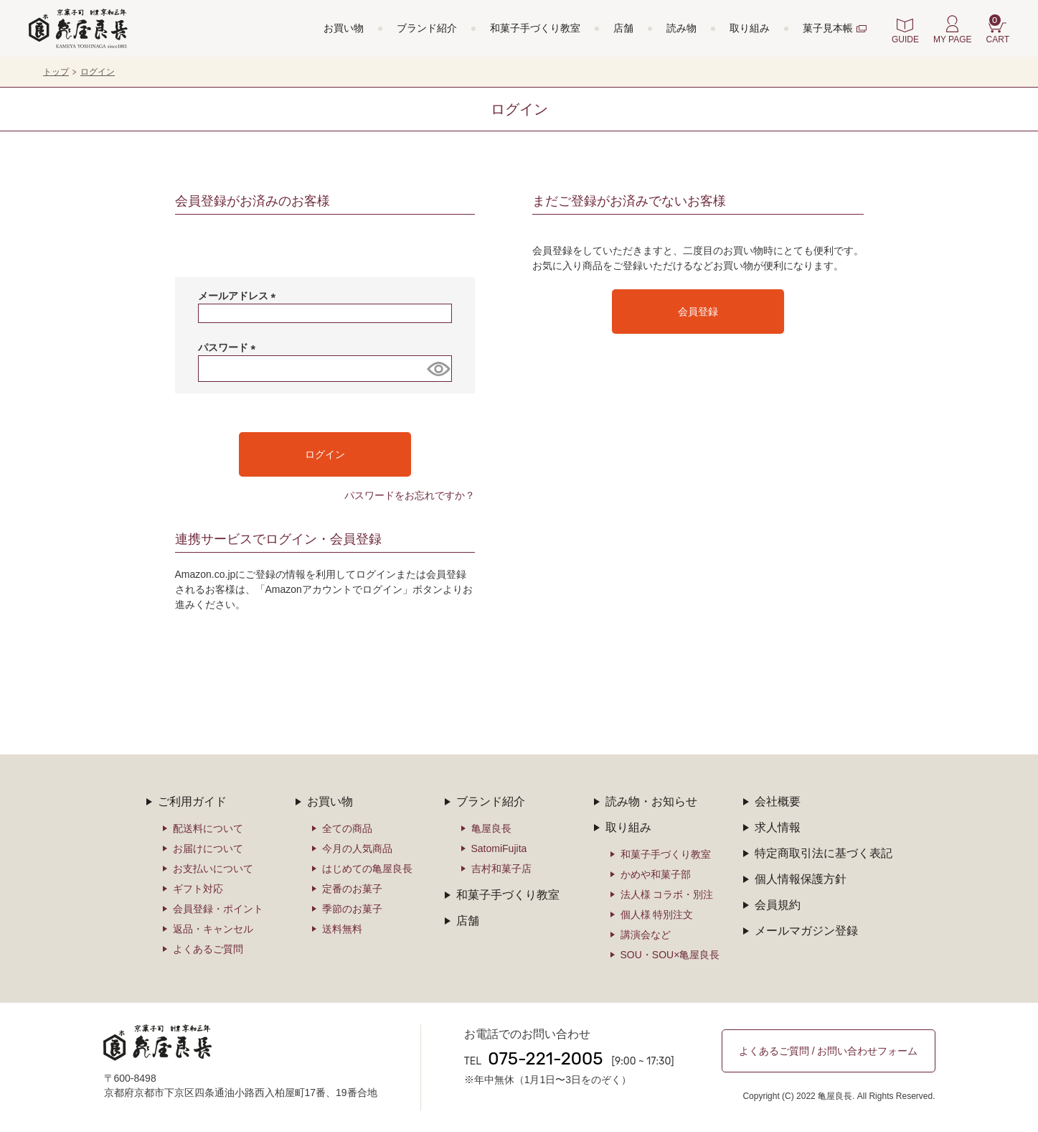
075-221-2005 (545, 1059)
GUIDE (905, 39)
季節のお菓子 (352, 909)
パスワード (229, 347)
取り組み (750, 28)
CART (997, 29)
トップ (56, 72)
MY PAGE (952, 39)
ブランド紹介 (427, 28)
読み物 (681, 28)
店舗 (623, 28)
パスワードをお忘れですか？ (409, 495)
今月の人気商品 (357, 848)
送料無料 (342, 929)
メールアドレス (239, 295)
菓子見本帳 (828, 28)
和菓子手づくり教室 (535, 28)
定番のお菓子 (352, 888)
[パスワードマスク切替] (436, 368)
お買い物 (344, 28)
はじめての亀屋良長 (367, 868)
